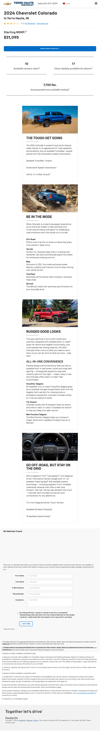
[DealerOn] (11, 718)
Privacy (36, 720)
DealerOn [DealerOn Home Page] (22, 720)
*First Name (19, 576)
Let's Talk (26, 624)
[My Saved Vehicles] (66, 4)
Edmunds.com (42, 23)
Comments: (19, 600)
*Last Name (19, 582)
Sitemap (30, 720)
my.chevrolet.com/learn (85, 693)
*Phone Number (18, 594)
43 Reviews (30, 23)
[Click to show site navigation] (96, 4)
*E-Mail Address (18, 588)
